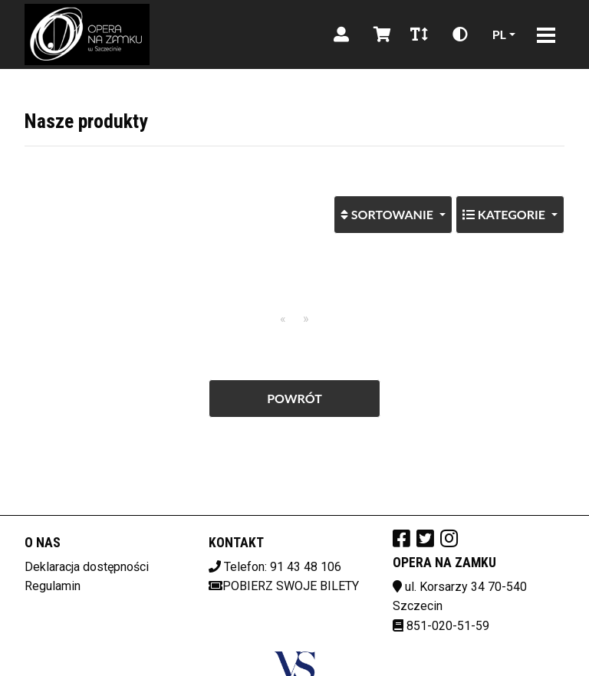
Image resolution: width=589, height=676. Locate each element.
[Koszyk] (379, 34)
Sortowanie (396, 208)
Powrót (294, 398)
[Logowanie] (341, 34)
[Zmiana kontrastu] (460, 34)
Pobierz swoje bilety (284, 586)
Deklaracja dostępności (87, 567)
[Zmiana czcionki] (419, 34)
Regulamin (53, 586)
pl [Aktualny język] (499, 34)
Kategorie (505, 214)
